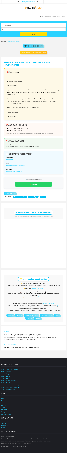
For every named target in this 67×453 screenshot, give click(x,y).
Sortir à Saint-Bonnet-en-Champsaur (11, 385)
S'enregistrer (16, 1)
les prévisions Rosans (37, 288)
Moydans (19, 316)
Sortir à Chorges (5, 374)
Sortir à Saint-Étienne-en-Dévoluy (10, 387)
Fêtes (2, 398)
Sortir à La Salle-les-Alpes (8, 389)
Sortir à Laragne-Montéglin (8, 380)
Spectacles (4, 409)
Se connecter (6, 1)
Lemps (57, 316)
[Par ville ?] (33, 29)
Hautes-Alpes (11, 41)
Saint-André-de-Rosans (31, 316)
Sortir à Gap (4, 378)
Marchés (3, 405)
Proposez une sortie (28, 2)
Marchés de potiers (20, 197)
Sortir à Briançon (6, 372)
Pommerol (11, 316)
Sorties (3, 407)
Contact (40, 1)
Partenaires (4, 425)
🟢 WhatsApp (33, 184)
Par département (6, 414)
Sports (3, 403)
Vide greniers (5, 412)
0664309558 (9, 159)
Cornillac (37, 318)
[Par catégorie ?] (33, 25)
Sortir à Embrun (5, 376)
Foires (3, 401)
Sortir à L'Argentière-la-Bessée (9, 369)
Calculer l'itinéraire (39, 297)
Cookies (3, 423)
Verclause (29, 318)
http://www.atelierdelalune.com (14, 171)
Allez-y (33, 34)
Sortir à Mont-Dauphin (7, 383)
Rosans (18, 41)
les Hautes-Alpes (48, 303)
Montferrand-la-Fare (47, 316)
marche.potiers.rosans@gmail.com (15, 165)
